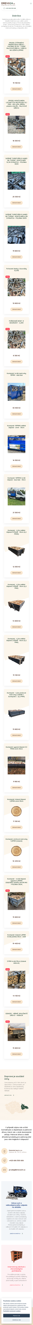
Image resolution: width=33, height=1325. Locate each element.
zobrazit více (9, 1103)
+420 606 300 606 (9, 8)
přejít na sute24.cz (16, 1233)
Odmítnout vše (16, 1320)
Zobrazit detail (16, 89)
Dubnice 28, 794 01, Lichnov (18, 1159)
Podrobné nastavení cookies (12, 1311)
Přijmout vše (16, 1315)
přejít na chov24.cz (16, 1285)
